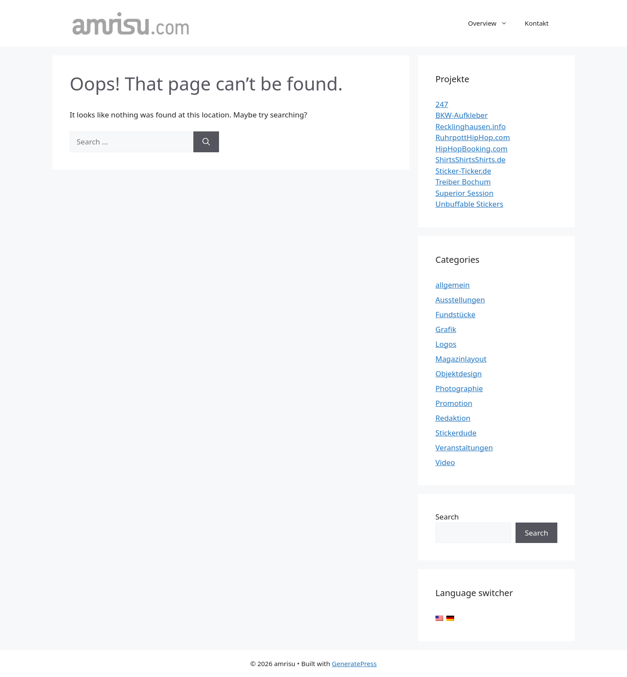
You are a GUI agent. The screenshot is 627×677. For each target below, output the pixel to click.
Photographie (459, 388)
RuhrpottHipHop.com (472, 137)
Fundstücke (455, 314)
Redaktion (453, 418)
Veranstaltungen (464, 447)
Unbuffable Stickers (469, 204)
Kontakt (537, 23)
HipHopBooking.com (471, 149)
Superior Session (464, 193)
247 (441, 104)
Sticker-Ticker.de (463, 171)
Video (445, 462)
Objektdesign (458, 374)
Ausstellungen (460, 300)
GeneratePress (354, 663)
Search (447, 517)
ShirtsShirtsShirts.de (470, 159)
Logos (445, 344)
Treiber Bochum (463, 182)
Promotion (453, 403)
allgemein (452, 285)
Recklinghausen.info (470, 126)
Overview (492, 23)
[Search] (206, 141)
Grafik (445, 329)
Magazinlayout (460, 359)
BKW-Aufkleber (461, 115)
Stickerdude (455, 433)
